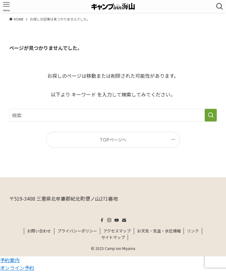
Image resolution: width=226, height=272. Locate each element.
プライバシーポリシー (77, 231)
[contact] (124, 220)
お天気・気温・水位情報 (159, 231)
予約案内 (10, 260)
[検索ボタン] (219, 6)
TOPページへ (113, 139)
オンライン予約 (17, 267)
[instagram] (109, 220)
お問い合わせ (39, 231)
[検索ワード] (113, 115)
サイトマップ (113, 237)
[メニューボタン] (6, 6)
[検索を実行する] (211, 115)
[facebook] (102, 220)
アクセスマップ (117, 231)
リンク (193, 231)
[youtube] (116, 220)
